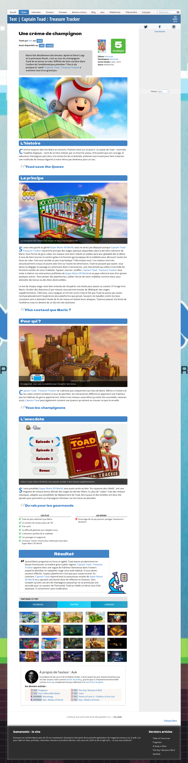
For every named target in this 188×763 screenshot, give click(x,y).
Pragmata (43, 693)
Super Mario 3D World (62, 250)
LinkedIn (109, 607)
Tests (23, 12)
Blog (93, 12)
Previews (63, 12)
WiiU (39, 44)
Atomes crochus (79, 12)
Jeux (102, 12)
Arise (49, 685)
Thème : (160, 94)
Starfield (156, 757)
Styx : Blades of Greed (53, 703)
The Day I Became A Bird (90, 693)
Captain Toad (32, 403)
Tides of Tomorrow (161, 741)
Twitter (74, 607)
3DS (42, 48)
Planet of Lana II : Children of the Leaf (97, 699)
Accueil (13, 12)
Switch (49, 48)
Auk (30, 43)
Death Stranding (74, 682)
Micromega (48, 699)
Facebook (38, 607)
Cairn (81, 696)
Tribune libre (131, 12)
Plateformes (115, 12)
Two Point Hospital (94, 685)
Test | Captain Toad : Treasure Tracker (44, 20)
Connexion (160, 34)
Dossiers (50, 12)
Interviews (36, 12)
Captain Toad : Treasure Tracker (62, 70)
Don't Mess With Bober (49, 696)
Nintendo (109, 60)
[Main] (82, 12)
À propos (146, 12)
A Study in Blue (159, 749)
